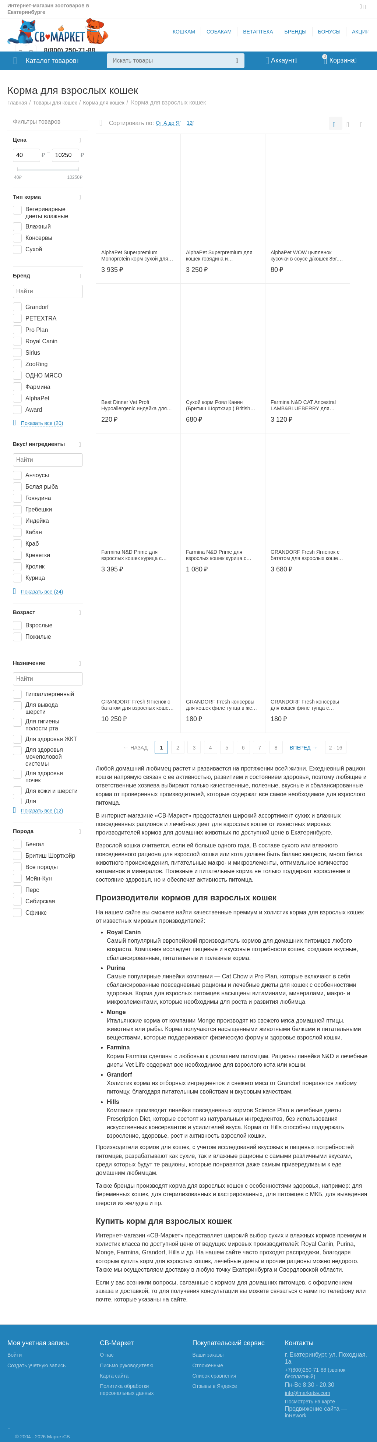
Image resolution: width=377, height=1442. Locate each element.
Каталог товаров (51, 61)
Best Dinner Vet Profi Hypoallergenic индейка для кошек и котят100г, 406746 (134, 405)
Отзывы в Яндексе (214, 1386)
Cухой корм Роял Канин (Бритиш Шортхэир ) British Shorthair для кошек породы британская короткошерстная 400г (221, 405)
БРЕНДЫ (296, 32)
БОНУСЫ (329, 32)
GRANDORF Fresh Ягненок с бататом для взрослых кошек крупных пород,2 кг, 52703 (305, 555)
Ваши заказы (207, 1355)
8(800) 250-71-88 (69, 50)
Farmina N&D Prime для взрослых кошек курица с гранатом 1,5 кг (131, 555)
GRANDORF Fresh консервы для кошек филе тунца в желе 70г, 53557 (222, 705)
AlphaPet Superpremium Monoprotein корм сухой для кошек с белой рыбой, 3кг (134, 255)
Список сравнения (214, 1376)
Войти (14, 1355)
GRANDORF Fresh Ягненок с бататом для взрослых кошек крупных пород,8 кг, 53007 (136, 705)
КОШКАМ (184, 32)
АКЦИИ (361, 32)
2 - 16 (335, 748)
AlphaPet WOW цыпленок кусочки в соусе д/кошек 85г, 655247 (304, 255)
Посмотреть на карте (310, 1401)
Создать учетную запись (36, 1365)
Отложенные (207, 1365)
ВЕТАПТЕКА (258, 32)
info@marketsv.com (307, 1393)
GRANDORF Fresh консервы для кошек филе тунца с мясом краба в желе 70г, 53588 (307, 705)
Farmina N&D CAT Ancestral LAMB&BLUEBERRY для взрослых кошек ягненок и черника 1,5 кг (303, 405)
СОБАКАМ (219, 32)
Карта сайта (114, 1376)
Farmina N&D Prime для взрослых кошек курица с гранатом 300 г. (216, 555)
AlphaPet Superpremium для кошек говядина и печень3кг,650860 (219, 255)
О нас (106, 1355)
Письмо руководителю (126, 1365)
